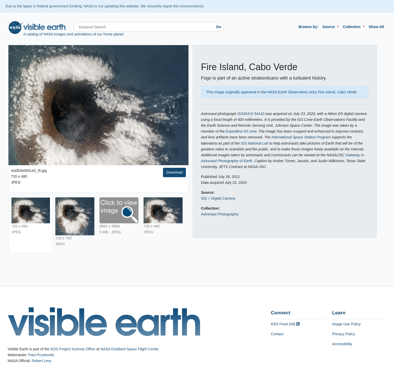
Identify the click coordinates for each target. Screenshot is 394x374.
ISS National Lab (254, 143)
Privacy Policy (343, 334)
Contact (277, 334)
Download (174, 172)
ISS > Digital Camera (218, 198)
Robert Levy (42, 361)
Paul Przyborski (41, 355)
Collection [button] (352, 27)
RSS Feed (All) (285, 324)
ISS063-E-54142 (250, 114)
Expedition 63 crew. (242, 131)
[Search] (143, 27)
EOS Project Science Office (72, 349)
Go (218, 27)
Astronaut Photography (219, 214)
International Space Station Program (301, 137)
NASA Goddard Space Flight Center (129, 349)
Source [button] (329, 27)
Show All (376, 27)
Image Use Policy (346, 324)
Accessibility (342, 344)
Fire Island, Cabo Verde (337, 92)
